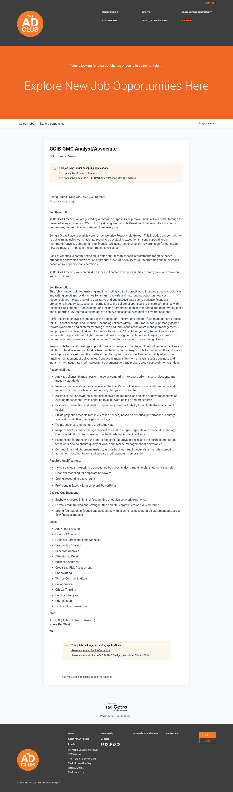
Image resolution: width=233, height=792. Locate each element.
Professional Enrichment (196, 12)
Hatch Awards (76, 767)
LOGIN (208, 740)
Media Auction (76, 772)
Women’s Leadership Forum (83, 749)
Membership (110, 13)
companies (52, 123)
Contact (211, 2)
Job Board (187, 20)
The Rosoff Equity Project (82, 758)
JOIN (207, 734)
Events (147, 13)
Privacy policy (107, 716)
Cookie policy (123, 716)
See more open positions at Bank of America (87, 676)
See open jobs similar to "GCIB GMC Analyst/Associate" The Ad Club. (98, 178)
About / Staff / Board (154, 20)
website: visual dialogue (49, 782)
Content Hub (109, 20)
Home (71, 733)
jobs (26, 123)
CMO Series (74, 754)
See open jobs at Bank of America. (78, 173)
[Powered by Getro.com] (116, 706)
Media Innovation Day (79, 763)
